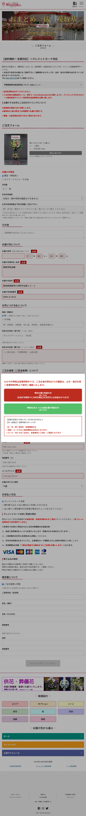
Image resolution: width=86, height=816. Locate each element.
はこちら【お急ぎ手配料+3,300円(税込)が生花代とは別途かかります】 (43, 395)
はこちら (43, 408)
